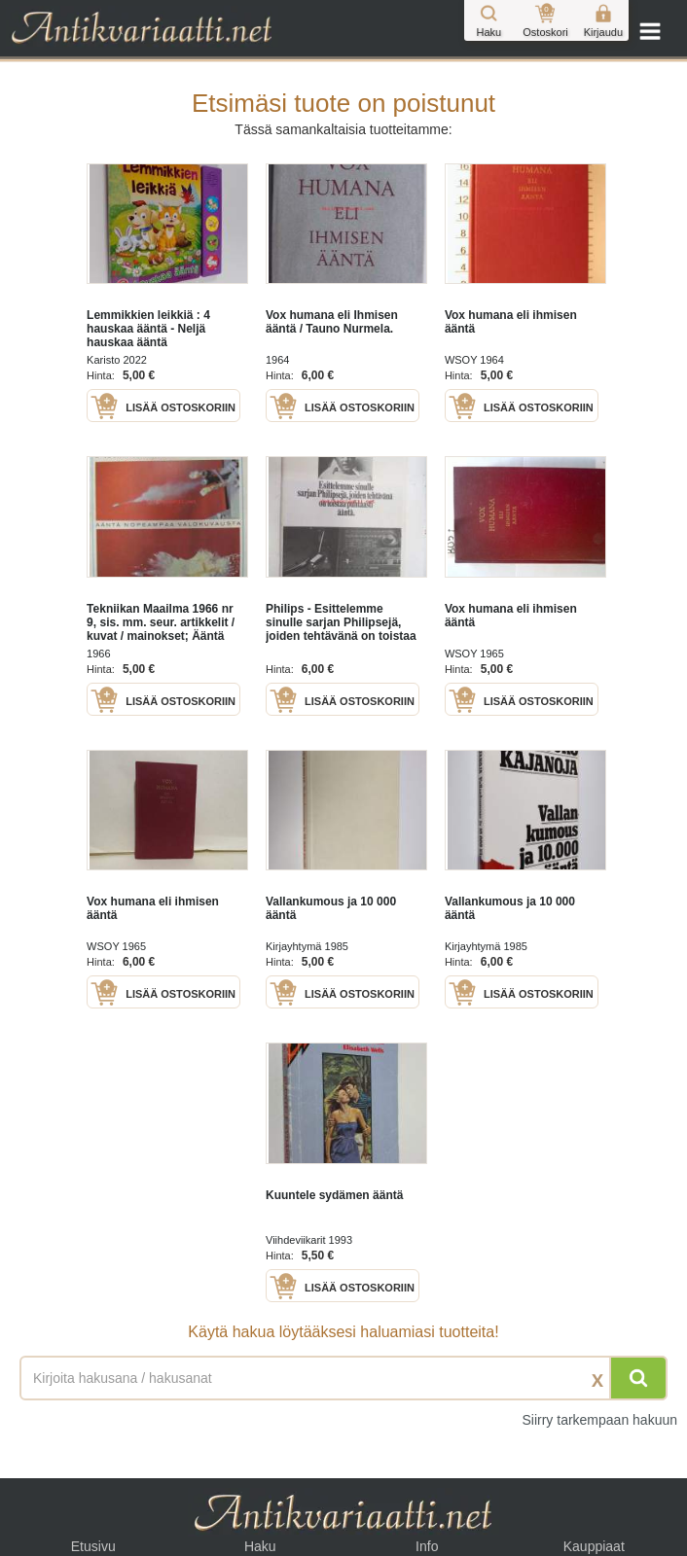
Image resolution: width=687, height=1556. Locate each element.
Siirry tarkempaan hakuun (599, 1420)
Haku (260, 1546)
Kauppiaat (594, 1546)
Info (427, 1546)
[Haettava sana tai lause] (343, 1378)
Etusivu (93, 1546)
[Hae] (638, 1378)
